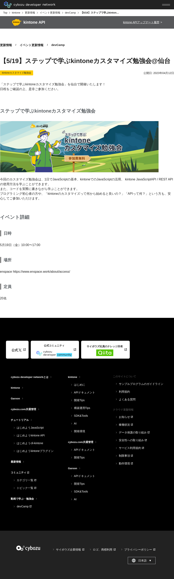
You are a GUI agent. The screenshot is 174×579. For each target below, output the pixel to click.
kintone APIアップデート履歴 (141, 22)
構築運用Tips (82, 408)
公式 (17, 350)
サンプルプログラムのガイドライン (141, 383)
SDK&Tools (81, 415)
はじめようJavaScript (30, 427)
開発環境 (79, 431)
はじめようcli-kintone (30, 443)
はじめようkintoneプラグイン (35, 450)
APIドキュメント (84, 392)
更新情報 (30, 12)
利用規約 (124, 391)
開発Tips (79, 400)
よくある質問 (127, 399)
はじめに (79, 384)
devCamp (70, 12)
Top (5, 12)
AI (75, 423)
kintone (16, 12)
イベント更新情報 (50, 12)
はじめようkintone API (31, 435)
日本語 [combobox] (142, 560)
